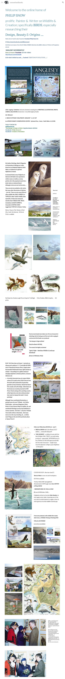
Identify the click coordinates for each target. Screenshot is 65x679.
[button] (2, 2)
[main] (32, 33)
